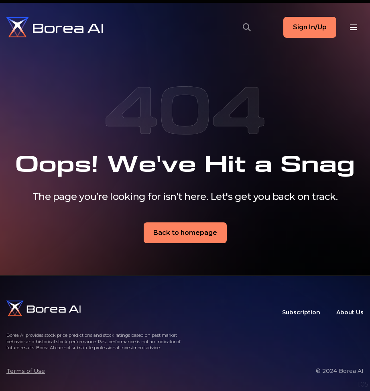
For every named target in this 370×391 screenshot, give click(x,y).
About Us (350, 312)
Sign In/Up (310, 27)
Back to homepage (185, 232)
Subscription (301, 312)
